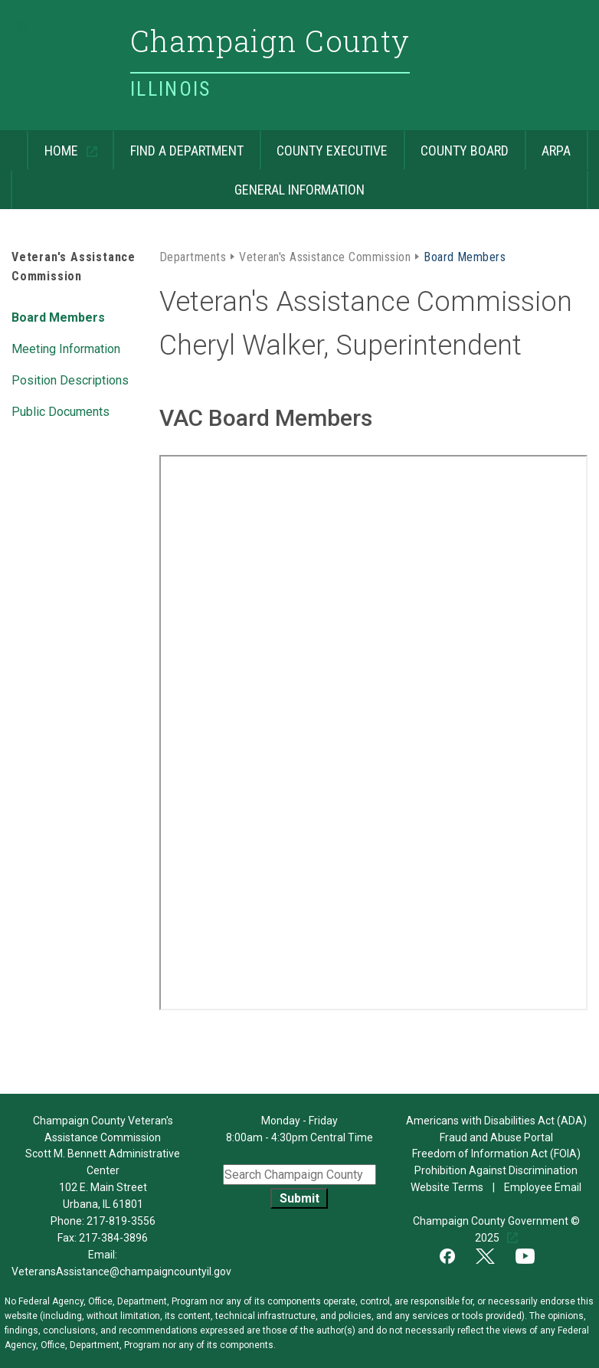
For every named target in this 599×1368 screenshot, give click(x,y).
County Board (456, 144)
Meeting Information (65, 347)
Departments (192, 255)
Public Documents (60, 410)
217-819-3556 (121, 1221)
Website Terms (448, 1187)
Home (54, 144)
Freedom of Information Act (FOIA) (496, 1153)
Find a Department (178, 144)
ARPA (548, 144)
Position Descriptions (70, 379)
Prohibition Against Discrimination (496, 1170)
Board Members (58, 316)
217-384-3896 (113, 1238)
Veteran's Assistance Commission (325, 255)
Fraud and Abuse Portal (496, 1137)
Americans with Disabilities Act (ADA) (496, 1120)
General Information (188, 183)
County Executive (324, 144)
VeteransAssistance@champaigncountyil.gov (121, 1271)
